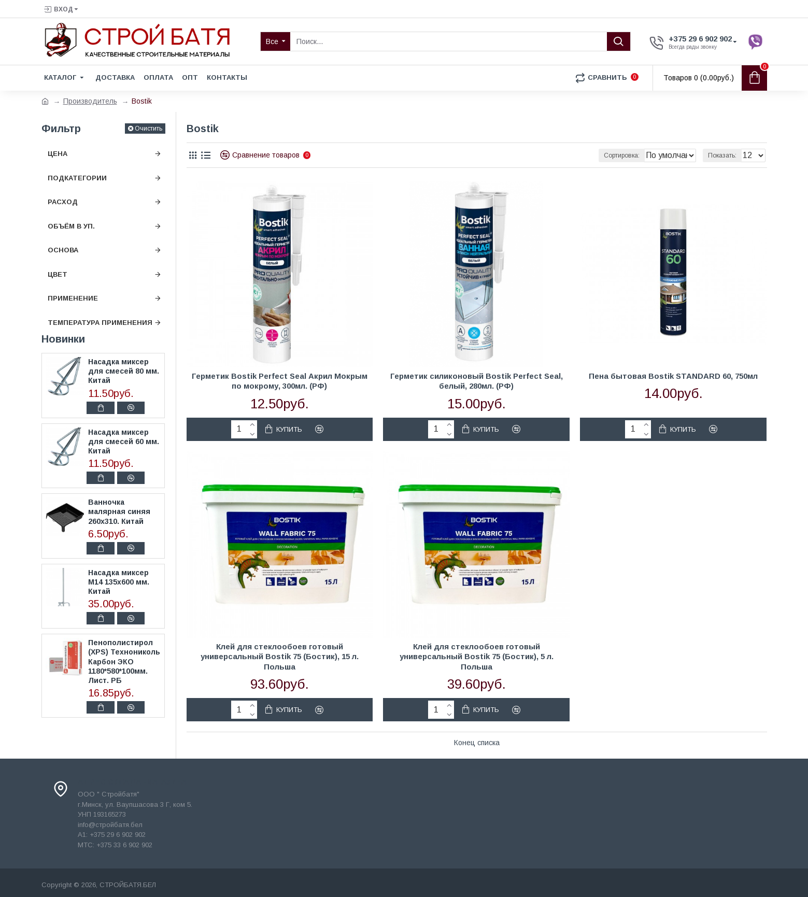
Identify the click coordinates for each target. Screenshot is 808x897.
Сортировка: (593, 155)
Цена (57, 154)
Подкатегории (77, 178)
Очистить (148, 128)
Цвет (57, 274)
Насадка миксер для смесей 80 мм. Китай (123, 371)
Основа (63, 250)
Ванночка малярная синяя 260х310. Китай (119, 511)
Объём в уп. (71, 226)
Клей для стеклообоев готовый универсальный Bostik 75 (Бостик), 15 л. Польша (280, 656)
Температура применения (100, 322)
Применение (73, 298)
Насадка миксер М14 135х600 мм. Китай (118, 581)
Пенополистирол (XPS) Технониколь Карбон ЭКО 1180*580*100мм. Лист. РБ (124, 661)
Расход (63, 202)
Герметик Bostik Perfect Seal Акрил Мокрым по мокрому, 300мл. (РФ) (279, 381)
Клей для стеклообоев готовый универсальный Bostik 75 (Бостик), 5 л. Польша (477, 656)
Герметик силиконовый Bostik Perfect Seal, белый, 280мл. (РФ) (476, 381)
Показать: (725, 155)
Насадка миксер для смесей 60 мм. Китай (123, 441)
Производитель (90, 101)
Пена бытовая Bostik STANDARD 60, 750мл (673, 376)
